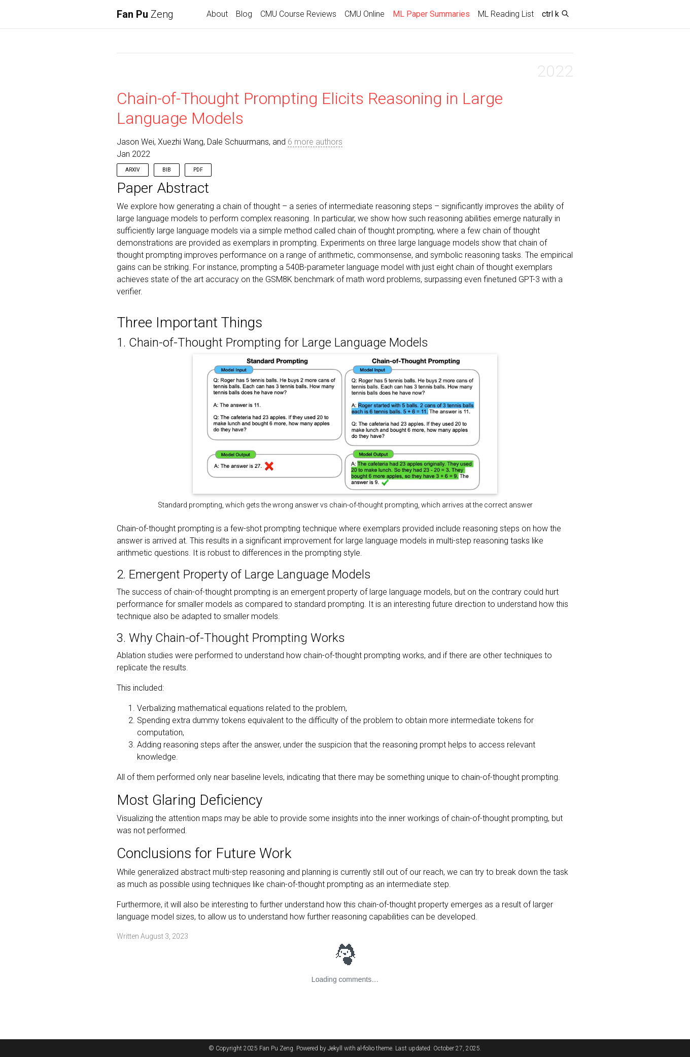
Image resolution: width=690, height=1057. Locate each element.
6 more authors (315, 142)
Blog (244, 14)
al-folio (365, 1048)
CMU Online (364, 14)
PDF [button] (198, 169)
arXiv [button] (132, 169)
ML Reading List (506, 14)
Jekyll (335, 1048)
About (217, 14)
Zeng (145, 14)
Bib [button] (166, 169)
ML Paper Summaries (433, 13)
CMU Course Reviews (298, 14)
